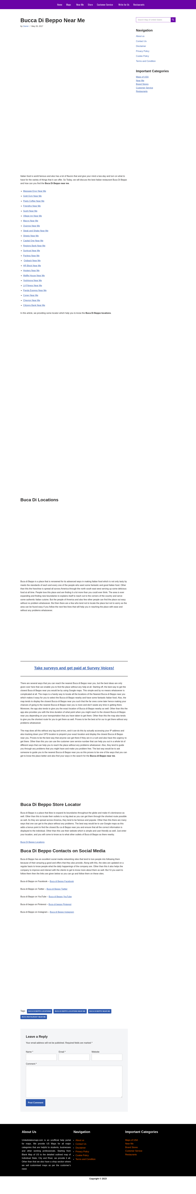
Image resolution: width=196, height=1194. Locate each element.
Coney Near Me (30, 298)
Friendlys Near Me (32, 206)
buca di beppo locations (39, 1022)
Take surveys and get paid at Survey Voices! (74, 671)
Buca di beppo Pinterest (60, 915)
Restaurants (138, 4)
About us (140, 36)
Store (90, 4)
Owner (26, 26)
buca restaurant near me (34, 1028)
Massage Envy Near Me (34, 191)
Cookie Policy (142, 57)
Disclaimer (141, 46)
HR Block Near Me (32, 267)
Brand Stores (142, 85)
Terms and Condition (146, 62)
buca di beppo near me (100, 1022)
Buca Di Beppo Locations (32, 852)
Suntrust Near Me (31, 252)
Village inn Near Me (32, 217)
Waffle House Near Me (34, 277)
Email (62, 1063)
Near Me (80, 4)
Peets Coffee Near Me (34, 201)
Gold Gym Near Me (32, 196)
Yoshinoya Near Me (32, 283)
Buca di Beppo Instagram (62, 923)
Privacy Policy (143, 51)
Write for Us (123, 4)
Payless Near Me (31, 257)
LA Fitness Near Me (32, 288)
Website (95, 1063)
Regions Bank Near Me (34, 247)
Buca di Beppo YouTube (60, 907)
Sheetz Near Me (31, 237)
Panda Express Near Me (35, 293)
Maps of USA (142, 78)
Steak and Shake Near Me (36, 232)
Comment (31, 1075)
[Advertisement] (74, 42)
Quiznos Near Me (31, 227)
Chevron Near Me (31, 303)
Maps (68, 4)
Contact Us (141, 41)
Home (59, 4)
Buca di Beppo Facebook (62, 892)
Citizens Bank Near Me (34, 308)
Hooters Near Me (31, 272)
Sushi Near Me (30, 212)
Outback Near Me (32, 262)
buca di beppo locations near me (70, 1022)
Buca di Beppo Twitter (57, 899)
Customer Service (105, 4)
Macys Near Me (30, 222)
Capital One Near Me (33, 242)
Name (29, 1063)
